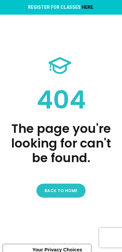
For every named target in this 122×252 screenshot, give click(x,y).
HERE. (88, 7)
